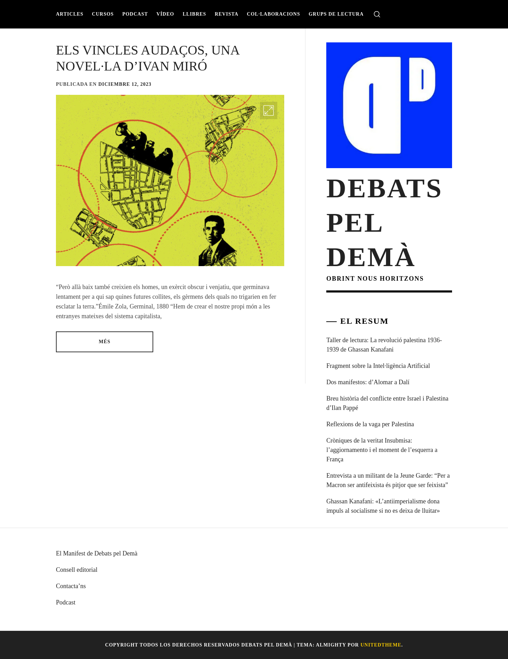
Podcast (135, 14)
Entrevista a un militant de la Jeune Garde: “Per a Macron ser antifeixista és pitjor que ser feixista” (388, 480)
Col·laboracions (273, 14)
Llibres (194, 14)
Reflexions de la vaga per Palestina (370, 424)
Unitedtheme (380, 645)
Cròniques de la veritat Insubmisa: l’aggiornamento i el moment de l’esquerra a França (381, 450)
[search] (377, 14)
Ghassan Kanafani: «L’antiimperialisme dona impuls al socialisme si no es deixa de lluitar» (383, 506)
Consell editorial (76, 569)
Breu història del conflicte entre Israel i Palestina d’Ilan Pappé (387, 403)
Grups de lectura (336, 14)
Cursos (103, 14)
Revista (226, 14)
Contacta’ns (71, 586)
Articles (69, 14)
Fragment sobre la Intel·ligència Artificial (378, 365)
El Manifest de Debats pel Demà (96, 553)
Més (104, 341)
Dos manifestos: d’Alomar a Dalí (367, 382)
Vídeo (165, 14)
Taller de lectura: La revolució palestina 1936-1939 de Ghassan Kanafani (384, 345)
